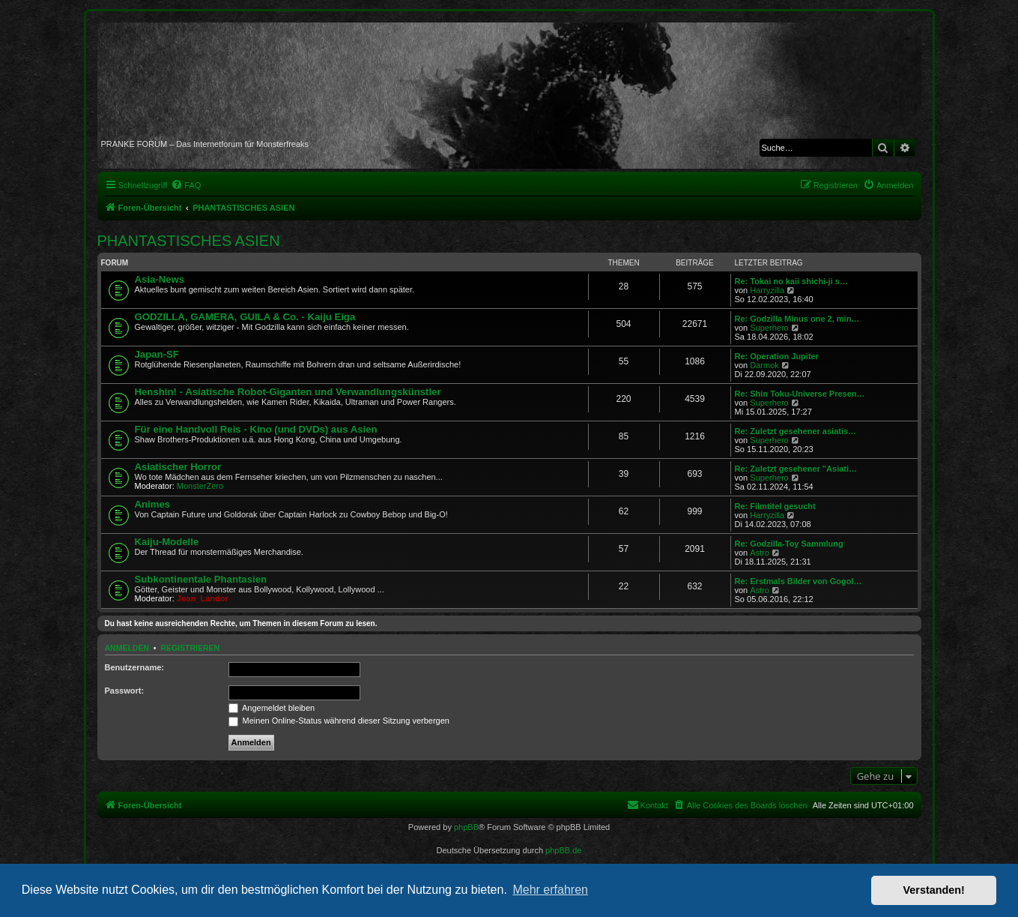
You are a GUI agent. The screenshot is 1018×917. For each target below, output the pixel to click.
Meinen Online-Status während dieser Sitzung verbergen (338, 720)
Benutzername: (134, 667)
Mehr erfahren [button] (550, 889)
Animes (153, 504)
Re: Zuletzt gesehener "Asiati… (796, 468)
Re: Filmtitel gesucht (775, 506)
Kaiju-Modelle (167, 541)
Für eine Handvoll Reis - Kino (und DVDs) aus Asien (256, 429)
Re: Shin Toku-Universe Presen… (800, 393)
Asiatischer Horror (178, 466)
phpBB (466, 827)
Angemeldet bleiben (271, 707)
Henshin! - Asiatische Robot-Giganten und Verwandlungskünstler (288, 391)
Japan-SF (157, 354)
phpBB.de (563, 850)
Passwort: (125, 690)
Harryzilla (767, 290)
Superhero (769, 327)
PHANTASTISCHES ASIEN (188, 240)
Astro (759, 552)
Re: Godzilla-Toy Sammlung (789, 543)
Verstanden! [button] (934, 890)
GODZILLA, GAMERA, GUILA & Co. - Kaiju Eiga (245, 316)
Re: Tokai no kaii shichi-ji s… (791, 281)
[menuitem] (186, 185)
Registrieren (189, 647)
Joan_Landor (202, 598)
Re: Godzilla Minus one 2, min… (797, 318)
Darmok (764, 365)
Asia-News (160, 279)
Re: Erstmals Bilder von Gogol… (798, 581)
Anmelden (127, 647)
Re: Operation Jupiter (777, 356)
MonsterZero (200, 485)
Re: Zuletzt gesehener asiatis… (796, 431)
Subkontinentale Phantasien (201, 579)
